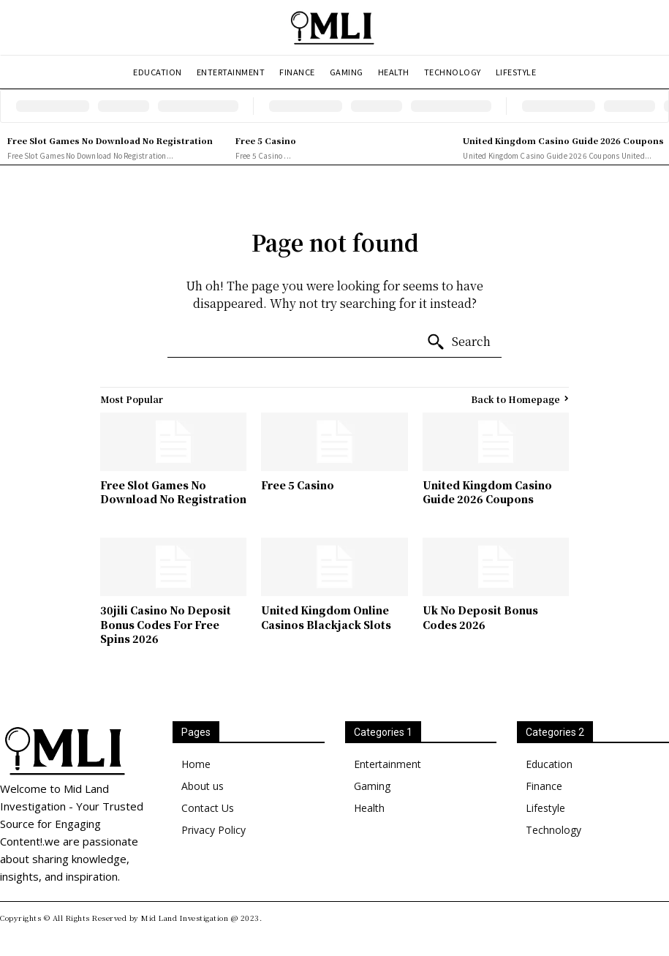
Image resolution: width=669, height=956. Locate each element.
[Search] (458, 342)
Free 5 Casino (265, 140)
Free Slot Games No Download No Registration (110, 140)
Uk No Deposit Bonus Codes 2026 (480, 617)
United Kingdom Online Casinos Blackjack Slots (326, 617)
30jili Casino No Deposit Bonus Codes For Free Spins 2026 (165, 624)
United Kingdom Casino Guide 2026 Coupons (563, 140)
